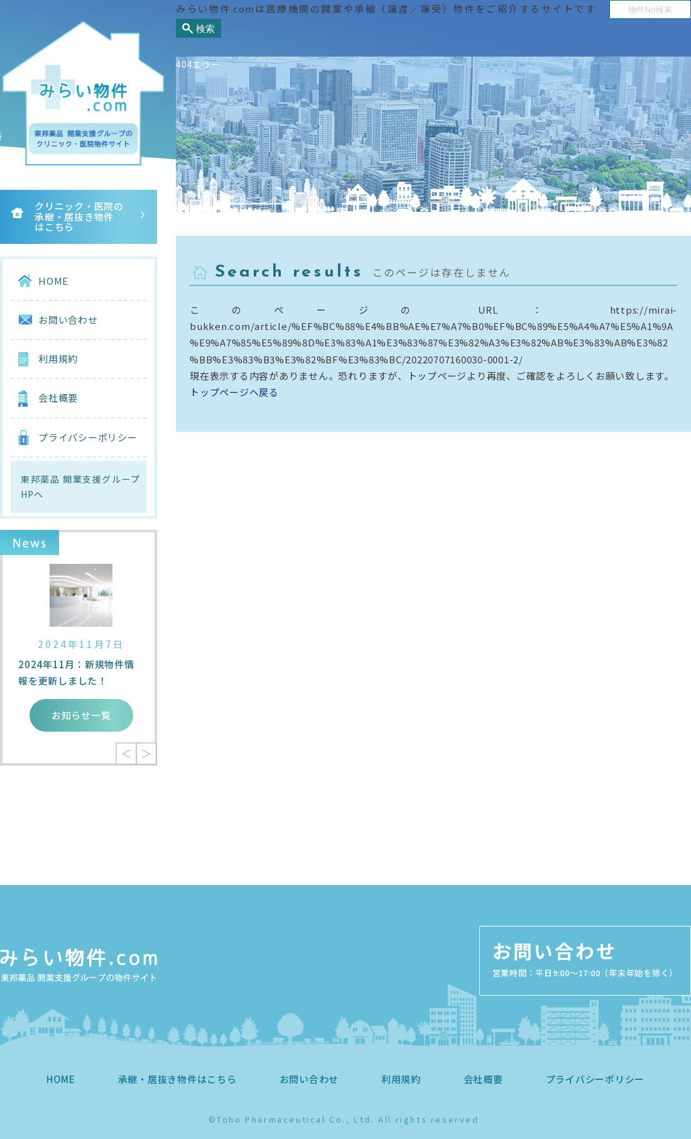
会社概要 (58, 397)
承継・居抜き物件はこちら (177, 1079)
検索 (205, 28)
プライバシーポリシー (88, 437)
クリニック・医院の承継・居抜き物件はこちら (79, 216)
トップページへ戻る (234, 392)
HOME (53, 280)
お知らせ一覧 (81, 715)
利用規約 (58, 358)
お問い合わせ (68, 319)
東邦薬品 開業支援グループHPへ (80, 487)
